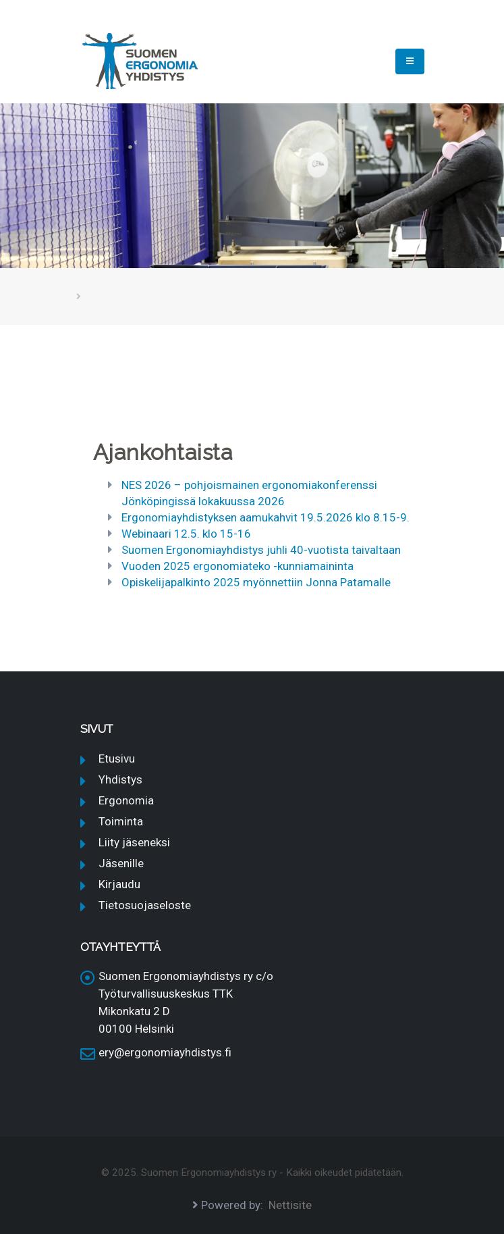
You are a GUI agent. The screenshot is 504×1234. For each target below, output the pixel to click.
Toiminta (121, 821)
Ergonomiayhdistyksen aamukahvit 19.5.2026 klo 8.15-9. (265, 517)
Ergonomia (126, 800)
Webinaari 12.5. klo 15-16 (186, 533)
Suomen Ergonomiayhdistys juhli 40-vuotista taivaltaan (261, 550)
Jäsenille (121, 863)
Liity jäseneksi (134, 842)
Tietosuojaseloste (145, 905)
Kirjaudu (119, 884)
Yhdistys (120, 779)
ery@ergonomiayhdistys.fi (165, 1052)
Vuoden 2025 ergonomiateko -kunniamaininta (237, 566)
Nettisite (290, 1205)
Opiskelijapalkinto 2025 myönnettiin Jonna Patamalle (256, 582)
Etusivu (117, 758)
